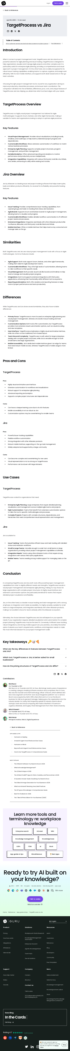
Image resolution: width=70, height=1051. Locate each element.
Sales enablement (53, 975)
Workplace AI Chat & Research (34, 933)
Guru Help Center (8, 975)
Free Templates (52, 962)
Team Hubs (28, 953)
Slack (48, 994)
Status (5, 980)
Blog (48, 948)
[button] (66, 3)
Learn (48, 933)
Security (5, 985)
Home (5, 912)
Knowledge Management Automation (33, 938)
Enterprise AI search (31, 944)
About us (27, 980)
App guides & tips (22, 912)
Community (50, 957)
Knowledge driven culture (55, 989)
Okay (64, 1045)
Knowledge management (55, 985)
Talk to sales (58, 3)
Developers (50, 953)
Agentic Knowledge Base (33, 949)
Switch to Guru (51, 980)
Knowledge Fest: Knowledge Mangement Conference (55, 999)
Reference (11, 912)
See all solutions (30, 958)
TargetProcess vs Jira (36, 912)
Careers (27, 975)
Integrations (7, 943)
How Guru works (8, 938)
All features (6, 948)
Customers (50, 938)
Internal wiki (6, 953)
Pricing (5, 933)
